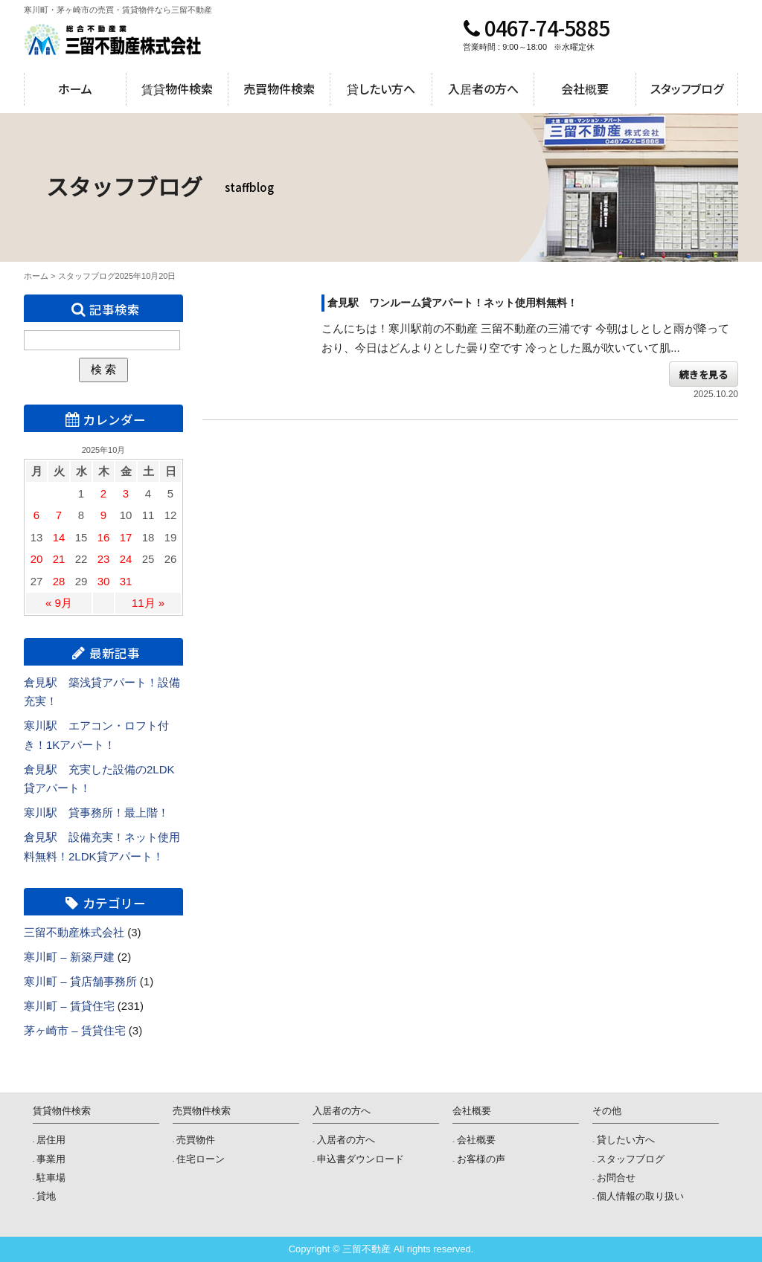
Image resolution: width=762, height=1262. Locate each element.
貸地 (46, 1196)
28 (59, 581)
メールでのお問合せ (700, 39)
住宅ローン (200, 1159)
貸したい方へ (381, 88)
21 (59, 559)
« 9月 (58, 602)
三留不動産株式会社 (74, 932)
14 (59, 537)
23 (103, 559)
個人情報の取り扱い (640, 1196)
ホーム (75, 88)
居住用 (50, 1139)
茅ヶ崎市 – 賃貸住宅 (75, 1030)
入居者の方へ (483, 88)
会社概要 (585, 88)
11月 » (148, 602)
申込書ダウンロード (360, 1159)
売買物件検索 (279, 88)
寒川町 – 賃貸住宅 (69, 1005)
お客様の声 (481, 1159)
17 (126, 537)
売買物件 (195, 1139)
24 (126, 559)
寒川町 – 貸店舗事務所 (80, 981)
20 (37, 559)
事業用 (50, 1159)
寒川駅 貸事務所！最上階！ (96, 812)
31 (126, 581)
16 (103, 537)
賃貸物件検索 (177, 88)
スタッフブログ (686, 88)
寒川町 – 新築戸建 (69, 956)
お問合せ (616, 1177)
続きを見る (703, 374)
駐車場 (50, 1177)
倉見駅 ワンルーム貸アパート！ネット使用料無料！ (452, 303)
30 (103, 581)
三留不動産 (113, 39)
